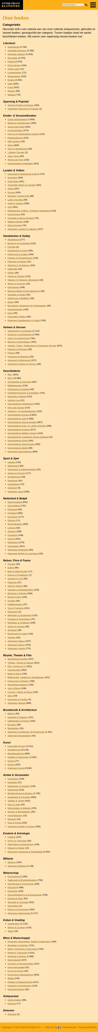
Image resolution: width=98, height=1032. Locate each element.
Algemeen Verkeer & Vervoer (22, 364)
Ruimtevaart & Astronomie (20, 884)
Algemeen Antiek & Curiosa (21, 826)
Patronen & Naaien (17, 261)
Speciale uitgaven (16, 54)
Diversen (12, 1014)
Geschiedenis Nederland (20, 404)
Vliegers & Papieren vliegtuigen (23, 280)
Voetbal (11, 462)
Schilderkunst (14, 750)
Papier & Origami (16, 276)
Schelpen (12, 630)
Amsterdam (13, 546)
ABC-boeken (14, 141)
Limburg (12, 528)
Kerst (10, 313)
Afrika (10, 188)
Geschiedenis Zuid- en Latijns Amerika (27, 426)
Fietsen (11, 353)
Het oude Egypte (16, 407)
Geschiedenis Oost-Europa (21, 444)
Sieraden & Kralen (17, 294)
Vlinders (12, 637)
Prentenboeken (15, 130)
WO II (10, 378)
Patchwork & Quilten (18, 254)
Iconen (11, 761)
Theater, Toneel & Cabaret (20, 662)
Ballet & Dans (14, 673)
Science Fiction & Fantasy (20, 105)
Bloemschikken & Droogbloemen (24, 291)
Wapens (12, 862)
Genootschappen (16, 989)
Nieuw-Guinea (15, 225)
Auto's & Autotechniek (18, 338)
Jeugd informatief (16, 127)
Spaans (11, 91)
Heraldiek (12, 782)
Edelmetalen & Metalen (19, 808)
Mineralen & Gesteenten (20, 615)
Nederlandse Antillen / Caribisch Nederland (29, 211)
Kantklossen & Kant (17, 250)
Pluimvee (12, 582)
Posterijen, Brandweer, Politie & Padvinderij (29, 941)
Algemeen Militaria (17, 866)
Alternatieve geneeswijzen (20, 844)
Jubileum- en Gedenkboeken (22, 411)
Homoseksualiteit (16, 967)
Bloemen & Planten (17, 593)
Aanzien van (14, 400)
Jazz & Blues (14, 688)
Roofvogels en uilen (17, 633)
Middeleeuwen (15, 385)
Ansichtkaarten (15, 815)
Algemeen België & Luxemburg (23, 553)
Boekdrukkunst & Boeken (20, 793)
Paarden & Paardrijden (19, 619)
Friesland (12, 513)
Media (11, 978)
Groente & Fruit (15, 578)
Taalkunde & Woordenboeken (22, 880)
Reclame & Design (17, 956)
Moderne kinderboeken (19, 123)
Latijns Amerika (15, 200)
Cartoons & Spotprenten (20, 985)
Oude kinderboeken (17, 119)
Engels (11, 80)
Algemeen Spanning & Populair (23, 109)
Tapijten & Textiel (16, 801)
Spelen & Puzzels (16, 473)
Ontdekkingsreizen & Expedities (23, 393)
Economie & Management (20, 974)
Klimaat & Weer (15, 898)
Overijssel (12, 535)
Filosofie (12, 887)
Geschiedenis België (18, 448)
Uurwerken (13, 779)
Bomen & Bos (14, 597)
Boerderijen (13, 728)
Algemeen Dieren (16, 645)
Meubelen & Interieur (18, 945)
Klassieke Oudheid (17, 396)
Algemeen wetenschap (19, 913)
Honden (11, 564)
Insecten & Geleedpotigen (20, 590)
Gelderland (13, 542)
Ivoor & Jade (14, 804)
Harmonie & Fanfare (18, 699)
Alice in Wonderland (17, 149)
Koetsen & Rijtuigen (17, 349)
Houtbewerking (15, 309)
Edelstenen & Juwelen (19, 786)
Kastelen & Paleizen (18, 717)
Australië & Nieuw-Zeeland (21, 218)
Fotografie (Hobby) (17, 316)
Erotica (11, 764)
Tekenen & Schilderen (18, 265)
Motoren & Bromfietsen (19, 342)
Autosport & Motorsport (19, 360)
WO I (10, 374)
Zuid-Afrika (13, 181)
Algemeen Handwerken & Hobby (24, 320)
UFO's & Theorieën (17, 841)
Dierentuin (13, 612)
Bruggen (12, 724)
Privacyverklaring (88, 1027)
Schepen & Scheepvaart (20, 334)
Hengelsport (14, 484)
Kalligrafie (12, 269)
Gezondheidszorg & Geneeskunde (25, 895)
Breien (11, 302)
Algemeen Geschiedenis (20, 451)
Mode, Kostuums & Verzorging (23, 949)
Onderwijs (12, 891)
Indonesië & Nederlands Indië (22, 174)
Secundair (13, 58)
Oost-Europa (14, 214)
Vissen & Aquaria (16, 626)
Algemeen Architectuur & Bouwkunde (26, 732)
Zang (10, 695)
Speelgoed (13, 790)
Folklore (11, 837)
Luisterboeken (15, 72)
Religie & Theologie (17, 953)
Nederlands (13, 47)
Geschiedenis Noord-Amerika (22, 422)
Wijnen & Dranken (17, 927)
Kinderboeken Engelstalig (20, 163)
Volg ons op (52, 1027)
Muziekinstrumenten (18, 659)
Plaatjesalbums (15, 138)
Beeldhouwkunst (16, 753)
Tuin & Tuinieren (16, 608)
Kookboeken (14, 923)
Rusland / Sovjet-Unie (18, 196)
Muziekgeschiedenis (18, 684)
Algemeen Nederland (18, 550)
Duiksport (12, 488)
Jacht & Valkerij (15, 586)
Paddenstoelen (15, 604)
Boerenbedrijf (14, 960)
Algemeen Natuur (16, 641)
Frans (10, 87)
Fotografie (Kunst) (16, 746)
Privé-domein (14, 65)
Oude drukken (15, 1000)
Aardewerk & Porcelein (19, 797)
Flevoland (12, 509)
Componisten (14, 670)
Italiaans (12, 94)
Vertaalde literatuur (17, 50)
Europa (11, 192)
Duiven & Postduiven (18, 575)
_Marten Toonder (16, 152)
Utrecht (11, 539)
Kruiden (11, 601)
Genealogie (13, 287)
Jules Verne (13, 156)
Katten (11, 567)
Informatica (13, 906)
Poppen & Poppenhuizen (20, 258)
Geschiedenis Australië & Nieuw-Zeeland (28, 437)
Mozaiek (12, 819)
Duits (10, 83)
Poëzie (11, 61)
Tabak (10, 931)
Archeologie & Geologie (19, 382)
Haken (11, 272)
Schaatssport (14, 477)
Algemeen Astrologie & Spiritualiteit (25, 852)
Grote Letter (14, 69)
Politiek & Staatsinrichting (20, 982)
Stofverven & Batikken (19, 298)
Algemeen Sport (15, 491)
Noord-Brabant (15, 524)
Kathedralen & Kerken (18, 721)
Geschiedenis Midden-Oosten (22, 433)
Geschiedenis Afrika (17, 440)
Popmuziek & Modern (18, 681)
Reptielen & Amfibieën (19, 622)
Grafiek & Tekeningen (18, 757)
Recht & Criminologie (18, 909)
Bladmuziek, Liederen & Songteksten (26, 677)
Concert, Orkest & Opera (20, 692)
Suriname (12, 177)
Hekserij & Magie (16, 848)
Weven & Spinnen (16, 283)
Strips (10, 145)
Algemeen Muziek (16, 703)
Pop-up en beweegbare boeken (23, 134)
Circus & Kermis (15, 971)
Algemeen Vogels (16, 648)
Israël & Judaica (15, 203)
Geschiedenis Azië (17, 418)
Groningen (13, 517)
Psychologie (14, 876)
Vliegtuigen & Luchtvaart (20, 331)
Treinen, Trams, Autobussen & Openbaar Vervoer (32, 345)
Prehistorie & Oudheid (18, 389)
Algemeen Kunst (16, 768)
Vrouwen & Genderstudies (20, 963)
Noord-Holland (15, 502)
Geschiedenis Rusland (19, 429)
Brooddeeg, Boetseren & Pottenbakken (27, 305)
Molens (11, 713)
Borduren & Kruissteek (19, 243)
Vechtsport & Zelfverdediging (22, 469)
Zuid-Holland (14, 505)
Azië (10, 207)
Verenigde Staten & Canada (21, 185)
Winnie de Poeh (15, 160)
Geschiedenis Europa (18, 415)
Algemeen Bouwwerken (19, 735)
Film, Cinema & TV (17, 666)
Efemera (12, 1003)
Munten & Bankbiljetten (19, 812)
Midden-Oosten (15, 221)
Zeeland (12, 531)
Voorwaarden (69, 1027)
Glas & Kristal (14, 823)
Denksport (13, 480)
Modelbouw (13, 239)
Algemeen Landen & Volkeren (22, 229)
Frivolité (11, 247)
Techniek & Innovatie (18, 902)
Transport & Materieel (18, 356)
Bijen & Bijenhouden (18, 571)
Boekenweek (14, 76)
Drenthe (11, 520)
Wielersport (13, 466)
